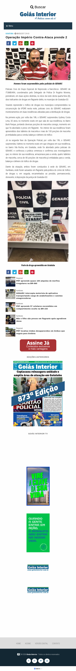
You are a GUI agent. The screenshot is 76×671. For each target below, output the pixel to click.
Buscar (38, 7)
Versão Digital (41, 643)
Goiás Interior (32, 654)
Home (18, 643)
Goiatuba (9, 34)
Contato (56, 643)
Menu (11, 26)
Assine (28, 643)
